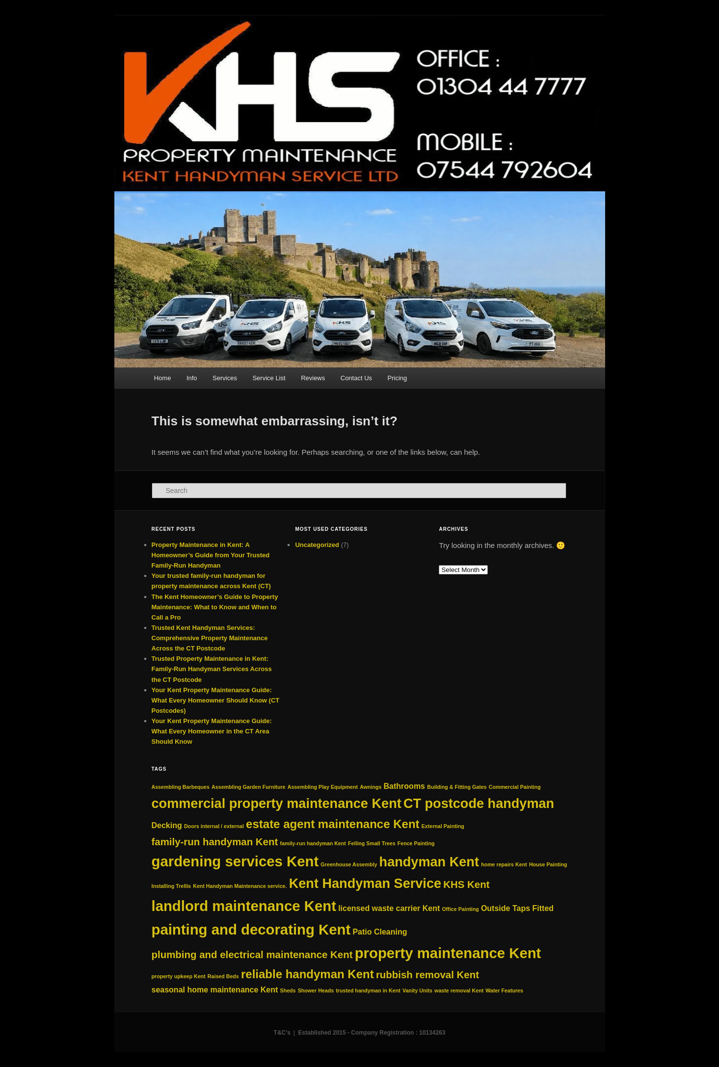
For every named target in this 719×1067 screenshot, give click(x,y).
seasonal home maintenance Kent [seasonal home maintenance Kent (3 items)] (215, 990)
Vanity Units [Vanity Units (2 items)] (417, 990)
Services (225, 378)
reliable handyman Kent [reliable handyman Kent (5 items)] (307, 974)
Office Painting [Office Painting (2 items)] (460, 909)
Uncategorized (317, 544)
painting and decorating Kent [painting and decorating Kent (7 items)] (251, 929)
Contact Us (356, 378)
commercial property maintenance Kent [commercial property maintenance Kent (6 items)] (276, 803)
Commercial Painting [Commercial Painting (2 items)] (515, 787)
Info (191, 378)
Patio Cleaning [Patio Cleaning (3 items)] (379, 932)
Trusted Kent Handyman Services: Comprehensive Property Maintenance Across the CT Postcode (210, 638)
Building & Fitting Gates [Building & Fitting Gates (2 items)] (456, 787)
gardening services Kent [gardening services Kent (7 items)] (235, 861)
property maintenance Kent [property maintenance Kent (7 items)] (448, 953)
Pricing (397, 378)
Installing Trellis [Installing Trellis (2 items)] (171, 886)
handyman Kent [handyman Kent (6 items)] (429, 861)
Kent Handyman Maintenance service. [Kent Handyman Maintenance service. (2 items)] (240, 886)
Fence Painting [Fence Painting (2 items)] (416, 843)
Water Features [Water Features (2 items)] (504, 990)
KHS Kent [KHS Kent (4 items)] (466, 884)
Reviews (313, 378)
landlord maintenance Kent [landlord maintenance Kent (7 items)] (244, 906)
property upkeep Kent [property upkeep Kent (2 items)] (179, 976)
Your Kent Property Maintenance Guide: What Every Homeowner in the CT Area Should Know (212, 731)
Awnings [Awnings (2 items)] (370, 787)
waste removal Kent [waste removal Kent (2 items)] (458, 990)
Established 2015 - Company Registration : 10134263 (371, 1032)
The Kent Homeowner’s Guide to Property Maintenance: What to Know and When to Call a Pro (215, 607)
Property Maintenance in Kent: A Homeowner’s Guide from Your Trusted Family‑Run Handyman (211, 555)
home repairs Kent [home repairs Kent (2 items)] (504, 864)
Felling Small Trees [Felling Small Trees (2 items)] (372, 843)
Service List (268, 378)
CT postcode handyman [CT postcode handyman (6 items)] (478, 803)
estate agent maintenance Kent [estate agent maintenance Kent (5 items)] (332, 824)
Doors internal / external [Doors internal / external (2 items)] (214, 826)
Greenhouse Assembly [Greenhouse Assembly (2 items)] (348, 864)
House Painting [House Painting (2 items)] (548, 864)
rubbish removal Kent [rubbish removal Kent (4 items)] (427, 974)
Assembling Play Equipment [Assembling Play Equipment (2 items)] (323, 787)
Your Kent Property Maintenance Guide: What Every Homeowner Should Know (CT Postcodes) (216, 700)
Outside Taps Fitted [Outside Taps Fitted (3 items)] (517, 908)
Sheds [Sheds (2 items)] (288, 990)
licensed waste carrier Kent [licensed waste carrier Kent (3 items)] (389, 908)
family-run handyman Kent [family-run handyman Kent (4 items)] (215, 841)
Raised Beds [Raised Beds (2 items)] (223, 976)
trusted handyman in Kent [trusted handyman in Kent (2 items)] (368, 990)
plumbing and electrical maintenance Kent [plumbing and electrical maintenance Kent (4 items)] (252, 954)
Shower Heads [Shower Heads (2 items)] (316, 990)
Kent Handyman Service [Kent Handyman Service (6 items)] (365, 883)
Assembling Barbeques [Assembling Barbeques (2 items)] (181, 787)
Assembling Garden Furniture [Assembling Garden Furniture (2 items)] (248, 787)
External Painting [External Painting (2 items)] (443, 826)
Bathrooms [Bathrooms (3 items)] (404, 786)
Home (162, 378)
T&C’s (282, 1032)
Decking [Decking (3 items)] (167, 825)
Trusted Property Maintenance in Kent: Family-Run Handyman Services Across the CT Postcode (212, 669)
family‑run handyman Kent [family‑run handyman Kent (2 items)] (313, 843)
